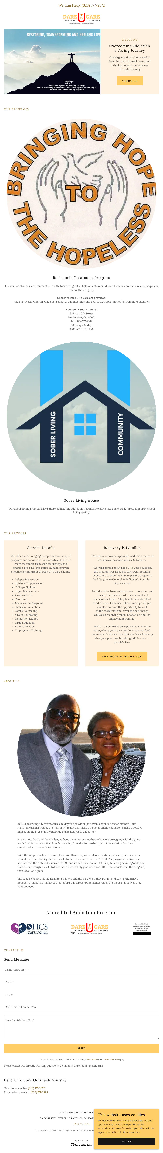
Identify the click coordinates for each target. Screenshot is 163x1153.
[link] (81, 18)
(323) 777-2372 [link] (93, 5)
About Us (130, 80)
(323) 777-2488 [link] (39, 1092)
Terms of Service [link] (111, 1059)
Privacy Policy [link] (93, 1059)
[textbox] (81, 970)
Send (81, 1048)
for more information (122, 656)
